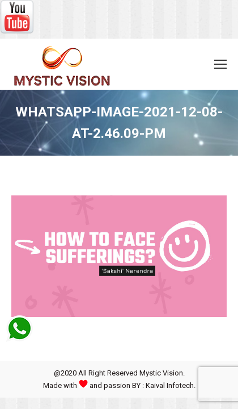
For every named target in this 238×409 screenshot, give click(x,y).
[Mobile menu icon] (220, 64)
